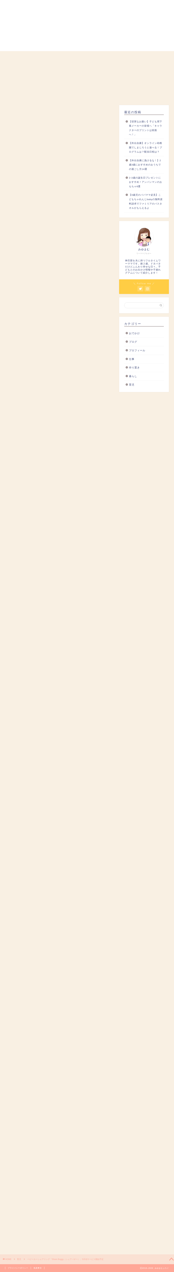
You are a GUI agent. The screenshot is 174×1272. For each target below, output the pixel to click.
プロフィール (39, 55)
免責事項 (37, 1268)
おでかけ (135, 55)
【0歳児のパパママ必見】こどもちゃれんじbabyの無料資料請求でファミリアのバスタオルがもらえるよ (146, 201)
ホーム (15, 55)
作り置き (134, 367)
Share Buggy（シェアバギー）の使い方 (53, 396)
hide (70, 379)
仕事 (110, 55)
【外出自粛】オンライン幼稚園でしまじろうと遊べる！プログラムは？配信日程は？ (145, 147)
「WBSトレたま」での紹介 (45, 401)
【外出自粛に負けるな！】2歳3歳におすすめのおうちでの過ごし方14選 (145, 164)
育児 (87, 55)
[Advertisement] (59, 216)
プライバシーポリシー (18, 1268)
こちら (51, 643)
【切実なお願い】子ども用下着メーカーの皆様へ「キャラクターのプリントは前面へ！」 (145, 128)
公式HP (27, 488)
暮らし (63, 55)
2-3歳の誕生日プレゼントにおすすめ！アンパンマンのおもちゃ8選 (145, 182)
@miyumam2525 (50, 232)
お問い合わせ (158, 55)
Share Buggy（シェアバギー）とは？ (51, 391)
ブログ (133, 341)
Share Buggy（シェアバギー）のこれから (54, 407)
